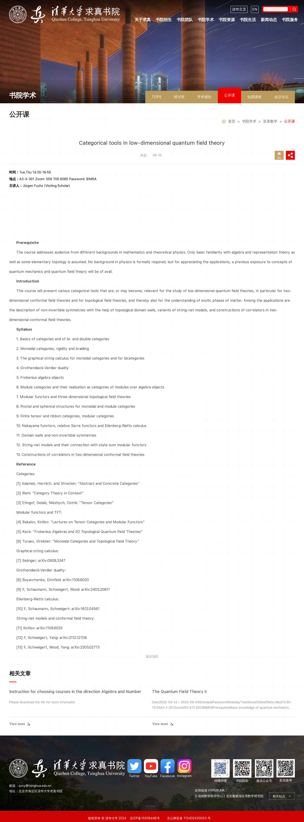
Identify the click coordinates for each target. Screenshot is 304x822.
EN (254, 9)
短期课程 (254, 97)
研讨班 (179, 97)
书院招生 (164, 19)
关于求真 (143, 19)
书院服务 (290, 19)
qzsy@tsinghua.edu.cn (35, 780)
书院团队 (185, 19)
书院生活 (248, 19)
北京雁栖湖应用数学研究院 (244, 790)
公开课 (229, 95)
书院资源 (227, 19)
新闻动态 (269, 19)
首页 (231, 122)
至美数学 (270, 122)
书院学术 (206, 19)
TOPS (156, 97)
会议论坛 (281, 97)
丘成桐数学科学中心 (209, 790)
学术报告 (204, 97)
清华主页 (239, 9)
